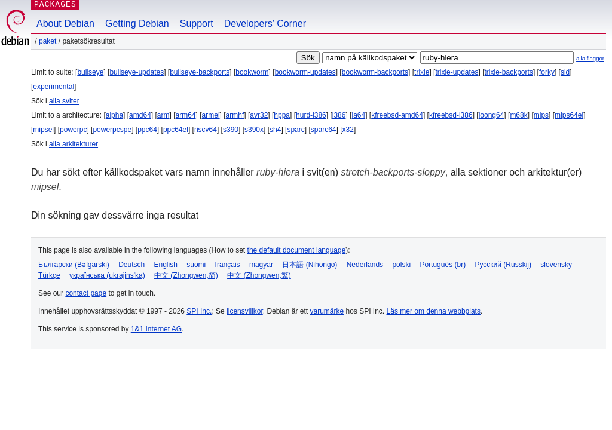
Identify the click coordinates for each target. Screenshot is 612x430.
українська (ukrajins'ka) (107, 275)
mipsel (43, 129)
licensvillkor (245, 311)
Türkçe (49, 275)
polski (401, 264)
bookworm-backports (375, 72)
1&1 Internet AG (156, 329)
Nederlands (365, 264)
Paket (47, 41)
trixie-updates (456, 72)
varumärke (327, 311)
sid (565, 72)
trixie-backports (509, 72)
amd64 (140, 115)
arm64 (186, 115)
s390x (254, 129)
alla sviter (64, 101)
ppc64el (175, 129)
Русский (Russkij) (503, 264)
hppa (282, 115)
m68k (518, 115)
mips (541, 115)
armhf (235, 115)
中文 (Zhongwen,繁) (259, 275)
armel (211, 115)
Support (196, 24)
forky (547, 72)
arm (163, 115)
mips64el (569, 115)
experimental (53, 86)
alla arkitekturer (73, 144)
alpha (114, 115)
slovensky (556, 264)
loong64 (491, 115)
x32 (348, 129)
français (227, 264)
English (166, 264)
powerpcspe (112, 129)
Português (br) (443, 264)
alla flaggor (590, 58)
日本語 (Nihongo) (309, 264)
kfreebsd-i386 (451, 115)
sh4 (275, 129)
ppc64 (147, 129)
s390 (230, 129)
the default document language (296, 250)
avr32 (259, 115)
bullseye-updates (136, 72)
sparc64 (323, 129)
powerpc (73, 129)
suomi (196, 264)
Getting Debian (137, 24)
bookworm (251, 72)
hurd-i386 (311, 115)
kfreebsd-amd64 (397, 115)
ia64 (358, 115)
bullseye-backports (200, 72)
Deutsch (131, 264)
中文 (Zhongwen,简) (186, 275)
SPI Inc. (199, 311)
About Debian (65, 24)
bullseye (90, 72)
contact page (85, 293)
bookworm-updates (305, 72)
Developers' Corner (265, 24)
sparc (295, 129)
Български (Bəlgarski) (73, 264)
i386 (339, 115)
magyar (261, 264)
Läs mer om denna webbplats (434, 311)
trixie (421, 72)
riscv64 (205, 129)
